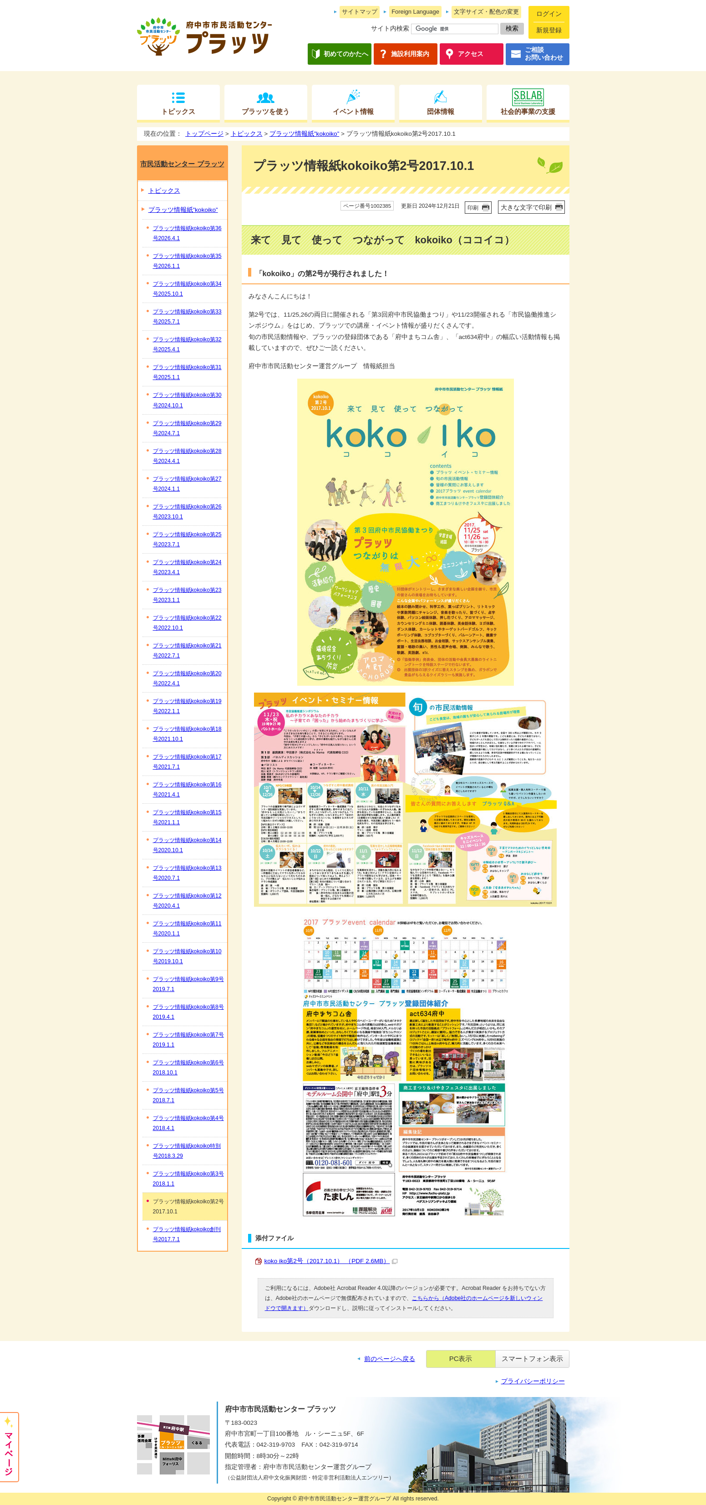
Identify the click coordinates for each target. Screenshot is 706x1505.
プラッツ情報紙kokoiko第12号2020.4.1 (187, 901)
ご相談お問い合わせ (544, 54)
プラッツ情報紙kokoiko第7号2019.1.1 (188, 1040)
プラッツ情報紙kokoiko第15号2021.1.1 (187, 817)
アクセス (470, 54)
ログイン (549, 13)
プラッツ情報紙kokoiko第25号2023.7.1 (187, 539)
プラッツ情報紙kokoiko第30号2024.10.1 (187, 400)
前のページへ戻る (389, 1359)
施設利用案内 (410, 54)
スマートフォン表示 (532, 1358)
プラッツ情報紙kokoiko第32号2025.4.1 (187, 344)
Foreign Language (415, 11)
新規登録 (549, 30)
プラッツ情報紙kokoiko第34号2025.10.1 (187, 289)
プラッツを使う (266, 111)
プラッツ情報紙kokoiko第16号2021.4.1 (187, 789)
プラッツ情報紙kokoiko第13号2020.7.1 (187, 873)
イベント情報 (353, 111)
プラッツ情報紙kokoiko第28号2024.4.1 (187, 456)
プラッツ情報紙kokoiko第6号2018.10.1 (188, 1067)
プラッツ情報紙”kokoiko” (304, 133)
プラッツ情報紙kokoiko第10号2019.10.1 (187, 956)
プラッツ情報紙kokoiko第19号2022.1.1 (187, 706)
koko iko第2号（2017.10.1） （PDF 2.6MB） (331, 1261)
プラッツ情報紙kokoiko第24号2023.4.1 (187, 567)
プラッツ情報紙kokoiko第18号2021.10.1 (187, 734)
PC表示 (460, 1358)
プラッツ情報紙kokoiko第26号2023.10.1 (187, 511)
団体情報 (440, 111)
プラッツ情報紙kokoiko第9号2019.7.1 (188, 984)
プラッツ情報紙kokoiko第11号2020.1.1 (187, 928)
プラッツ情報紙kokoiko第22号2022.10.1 (187, 623)
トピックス (178, 111)
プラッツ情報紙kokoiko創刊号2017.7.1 (187, 1234)
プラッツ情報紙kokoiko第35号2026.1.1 (187, 261)
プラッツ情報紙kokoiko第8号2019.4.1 (188, 1012)
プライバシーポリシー (533, 1381)
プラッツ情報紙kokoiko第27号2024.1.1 (187, 484)
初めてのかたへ (346, 54)
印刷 (472, 208)
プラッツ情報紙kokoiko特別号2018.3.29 (187, 1151)
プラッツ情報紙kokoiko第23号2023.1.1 (187, 595)
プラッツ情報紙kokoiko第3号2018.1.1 (188, 1179)
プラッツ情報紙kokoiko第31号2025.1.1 (187, 372)
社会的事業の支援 (528, 111)
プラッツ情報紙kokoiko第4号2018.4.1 (188, 1123)
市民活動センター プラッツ (182, 164)
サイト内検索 (390, 28)
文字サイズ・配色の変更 (486, 11)
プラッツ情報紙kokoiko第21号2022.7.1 (187, 650)
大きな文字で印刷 (526, 207)
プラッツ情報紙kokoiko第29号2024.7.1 (187, 428)
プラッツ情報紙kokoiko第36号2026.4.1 (187, 233)
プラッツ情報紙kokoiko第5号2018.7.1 (188, 1095)
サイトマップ (359, 11)
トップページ (204, 133)
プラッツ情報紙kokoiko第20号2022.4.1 (187, 678)
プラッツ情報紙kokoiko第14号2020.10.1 (187, 845)
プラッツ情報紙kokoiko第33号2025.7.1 (187, 316)
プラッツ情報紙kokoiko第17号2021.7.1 (187, 762)
